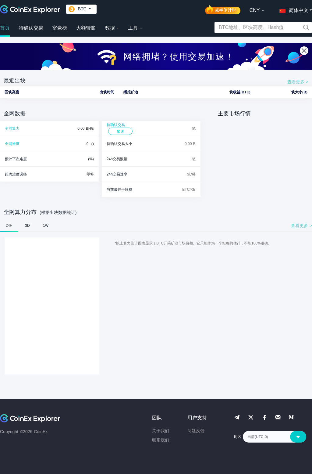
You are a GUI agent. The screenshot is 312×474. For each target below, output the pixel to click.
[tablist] (156, 225)
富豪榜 (59, 28)
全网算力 (12, 128)
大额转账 (86, 28)
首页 (5, 28)
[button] (292, 9)
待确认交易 (31, 28)
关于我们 (160, 430)
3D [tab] (27, 225)
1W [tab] (45, 225)
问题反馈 (195, 430)
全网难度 (12, 144)
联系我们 (160, 440)
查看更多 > (297, 81)
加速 (120, 131)
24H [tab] (9, 225)
